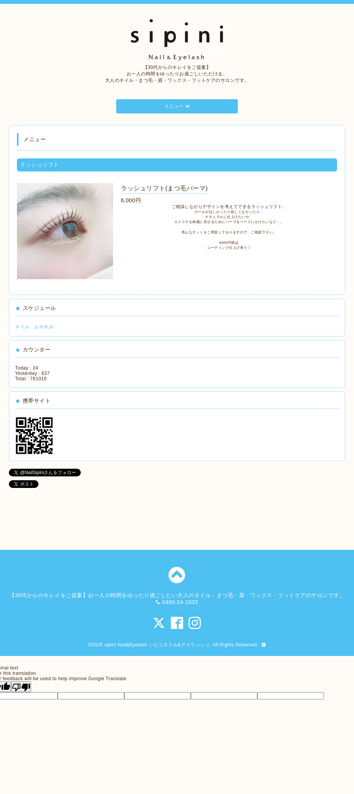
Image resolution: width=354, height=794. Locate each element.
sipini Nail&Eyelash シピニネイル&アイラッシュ (157, 645)
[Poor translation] (21, 686)
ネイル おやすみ (34, 327)
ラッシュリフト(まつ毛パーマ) (164, 188)
